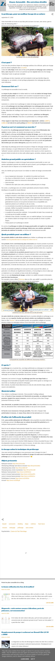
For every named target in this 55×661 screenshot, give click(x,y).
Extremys (21, 279)
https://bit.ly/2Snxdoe (19, 463)
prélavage (20, 527)
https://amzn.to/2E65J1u (28, 476)
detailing (20, 524)
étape (26, 524)
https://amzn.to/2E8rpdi (13, 480)
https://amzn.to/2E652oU (24, 472)
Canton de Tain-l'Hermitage (19, 531)
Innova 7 (12, 320)
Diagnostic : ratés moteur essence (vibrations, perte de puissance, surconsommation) (23, 609)
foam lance (41, 524)
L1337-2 (47, 121)
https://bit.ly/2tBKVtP (21, 468)
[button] (52, 14)
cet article (24, 67)
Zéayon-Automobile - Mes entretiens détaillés (28, 2)
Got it (33, 659)
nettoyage (12, 527)
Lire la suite (49, 602)
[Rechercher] (52, 3)
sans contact (29, 527)
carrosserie (12, 524)
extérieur (33, 524)
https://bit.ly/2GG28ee (33, 465)
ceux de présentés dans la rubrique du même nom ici (21, 239)
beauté (4, 524)
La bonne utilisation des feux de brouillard (18, 587)
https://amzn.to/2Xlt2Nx (22, 478)
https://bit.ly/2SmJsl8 (29, 470)
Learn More (25, 659)
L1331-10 (4, 123)
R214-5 (30, 123)
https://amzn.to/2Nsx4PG (28, 474)
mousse (4, 527)
